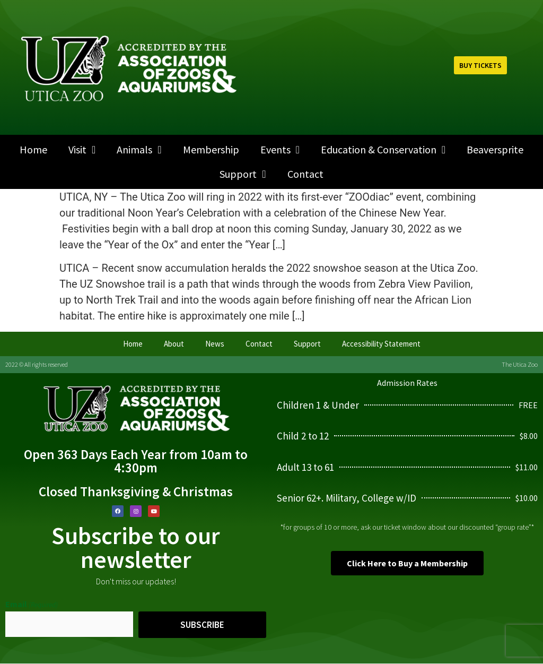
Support (243, 174)
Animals (139, 149)
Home (33, 149)
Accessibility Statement (381, 344)
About (174, 344)
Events (280, 149)
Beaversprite (495, 149)
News (214, 344)
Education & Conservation (383, 149)
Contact (305, 173)
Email (31, 604)
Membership (211, 149)
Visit (81, 149)
